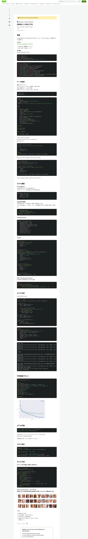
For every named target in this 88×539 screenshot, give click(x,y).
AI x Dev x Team (56, 3)
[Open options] (9, 28)
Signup (84, 1)
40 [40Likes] (9, 10)
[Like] (9, 9)
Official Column (34, 3)
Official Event (26, 3)
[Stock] (9, 14)
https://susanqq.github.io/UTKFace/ (25, 44)
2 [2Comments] (27, 523)
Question (12, 3)
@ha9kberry (25, 22)
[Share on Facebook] (9, 22)
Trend (3, 3)
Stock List (8, 3)
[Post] (9, 18)
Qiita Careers (49, 3)
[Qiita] (4, 1)
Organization (41, 3)
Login (79, 1)
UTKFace (30, 26)
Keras (18, 26)
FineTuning (22, 26)
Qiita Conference (19, 3)
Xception (26, 26)
